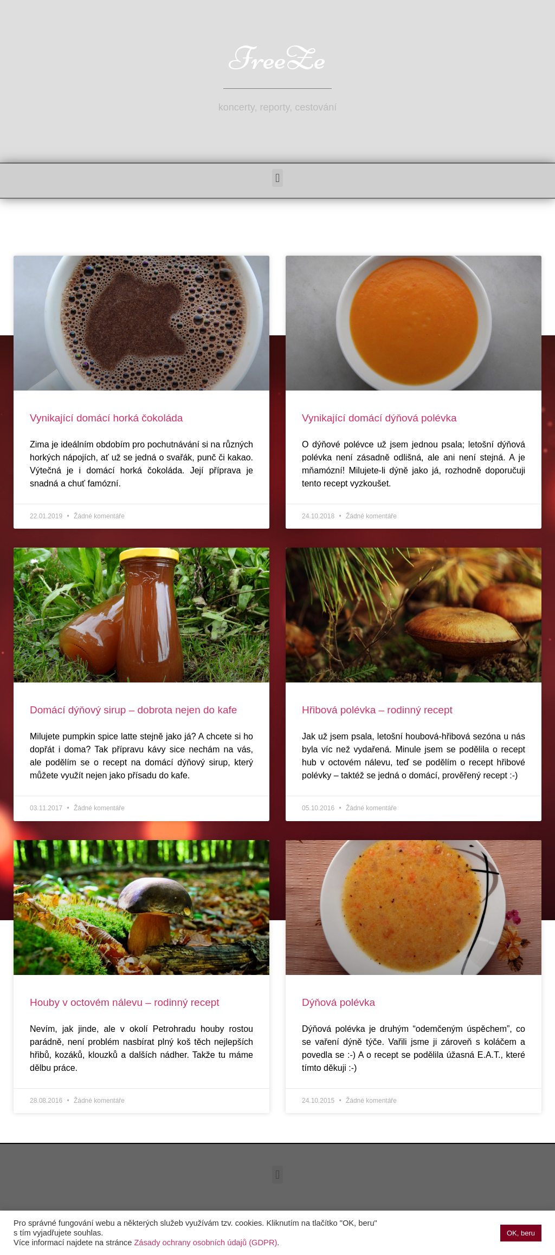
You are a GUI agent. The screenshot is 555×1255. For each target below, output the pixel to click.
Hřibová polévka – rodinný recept (377, 710)
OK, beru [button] (521, 1233)
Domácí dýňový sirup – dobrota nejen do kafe (133, 710)
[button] (277, 178)
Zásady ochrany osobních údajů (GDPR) (205, 1242)
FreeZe (277, 58)
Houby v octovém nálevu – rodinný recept (125, 1002)
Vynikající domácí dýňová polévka (379, 418)
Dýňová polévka (338, 1002)
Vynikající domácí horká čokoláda (106, 418)
